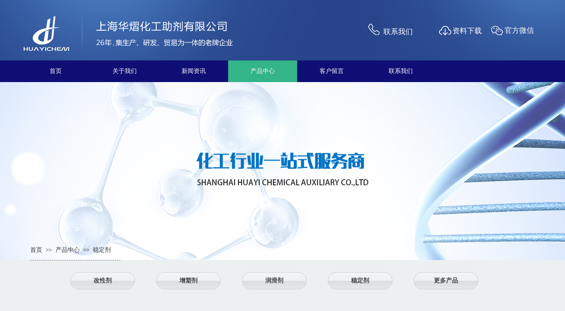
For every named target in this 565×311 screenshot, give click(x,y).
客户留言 (311, 71)
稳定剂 (102, 250)
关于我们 (104, 71)
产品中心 (242, 71)
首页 (35, 71)
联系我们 (380, 71)
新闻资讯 (173, 71)
